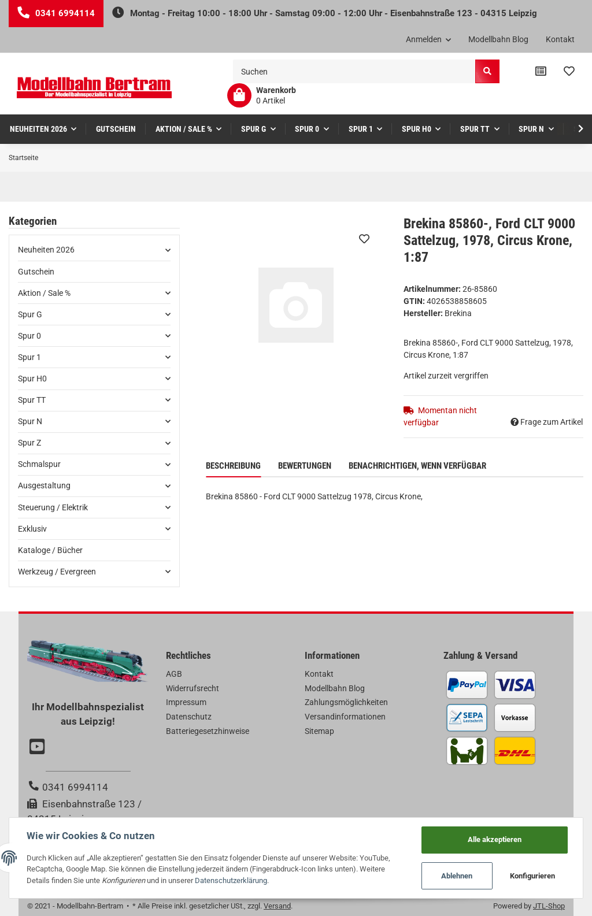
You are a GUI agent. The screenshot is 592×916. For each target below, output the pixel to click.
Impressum (186, 702)
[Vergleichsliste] (541, 71)
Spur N (30, 421)
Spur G (30, 314)
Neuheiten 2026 (46, 249)
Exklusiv (32, 528)
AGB (174, 673)
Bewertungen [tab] (304, 466)
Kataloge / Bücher (50, 550)
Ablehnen (456, 876)
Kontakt (560, 39)
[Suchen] (354, 71)
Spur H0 (32, 378)
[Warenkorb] (262, 95)
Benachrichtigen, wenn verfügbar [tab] (417, 466)
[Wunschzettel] (569, 71)
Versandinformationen (345, 716)
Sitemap (319, 731)
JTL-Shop (549, 906)
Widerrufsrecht (192, 688)
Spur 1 (29, 357)
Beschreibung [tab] (233, 466)
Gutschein (36, 271)
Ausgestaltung (44, 485)
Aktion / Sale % (44, 293)
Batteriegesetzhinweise (207, 731)
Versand (277, 906)
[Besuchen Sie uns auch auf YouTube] (38, 747)
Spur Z (29, 442)
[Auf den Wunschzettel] (364, 239)
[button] (428, 40)
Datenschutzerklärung (231, 880)
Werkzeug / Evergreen (57, 571)
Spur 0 (29, 335)
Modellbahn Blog (498, 39)
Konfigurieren (532, 876)
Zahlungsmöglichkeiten (346, 702)
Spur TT (32, 400)
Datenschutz (189, 716)
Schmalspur (39, 464)
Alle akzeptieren (494, 839)
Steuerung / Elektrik (53, 507)
